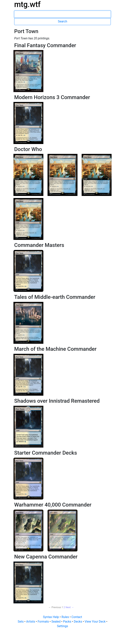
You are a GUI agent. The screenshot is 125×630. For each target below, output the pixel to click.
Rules (66, 617)
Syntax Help (51, 617)
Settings (62, 626)
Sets (21, 621)
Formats (44, 621)
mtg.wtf (27, 4)
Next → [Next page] (70, 607)
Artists (31, 621)
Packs (67, 621)
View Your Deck (95, 621)
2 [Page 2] (64, 607)
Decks (78, 621)
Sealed (56, 621)
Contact (76, 617)
